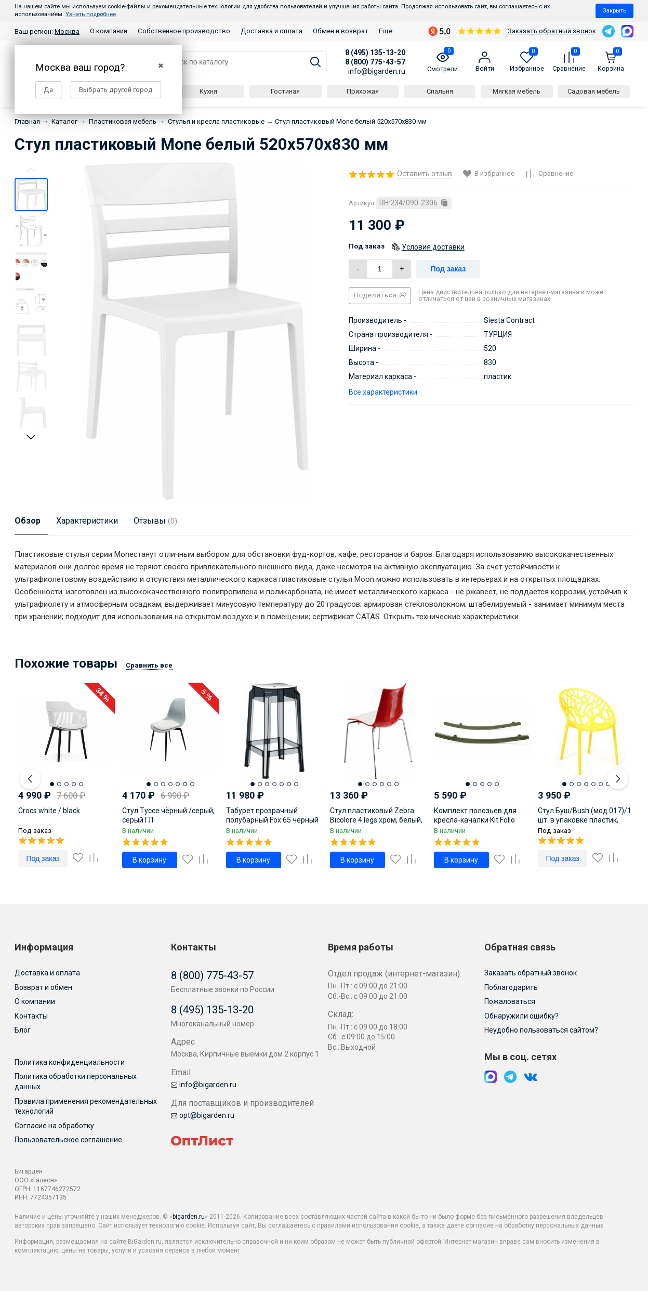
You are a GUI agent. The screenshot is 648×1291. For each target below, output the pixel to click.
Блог (23, 1030)
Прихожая (363, 91)
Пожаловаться (509, 1001)
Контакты (31, 1016)
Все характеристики (383, 392)
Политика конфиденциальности (70, 1062)
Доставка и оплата (271, 31)
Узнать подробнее (90, 14)
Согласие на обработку (54, 1126)
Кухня (208, 91)
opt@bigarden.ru (202, 1115)
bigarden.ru (189, 1216)
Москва (67, 31)
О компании (108, 31)
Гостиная (285, 91)
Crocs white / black (49, 810)
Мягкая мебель (516, 91)
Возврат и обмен (43, 987)
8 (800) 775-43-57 (375, 62)
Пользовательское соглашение (68, 1140)
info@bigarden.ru (376, 71)
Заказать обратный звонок (552, 31)
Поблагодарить (511, 987)
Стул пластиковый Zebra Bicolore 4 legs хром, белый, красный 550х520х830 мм (376, 819)
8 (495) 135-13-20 (375, 52)
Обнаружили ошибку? (521, 1016)
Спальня (440, 91)
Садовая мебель (593, 91)
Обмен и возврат (340, 31)
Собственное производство (184, 31)
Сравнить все (149, 665)
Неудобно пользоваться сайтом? (541, 1030)
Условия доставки (433, 247)
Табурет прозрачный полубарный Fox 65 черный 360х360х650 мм (272, 819)
